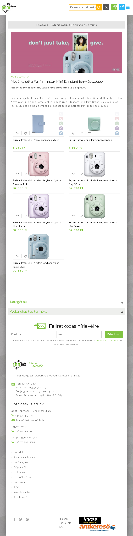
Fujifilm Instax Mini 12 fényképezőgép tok (90, 140)
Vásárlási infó (22, 492)
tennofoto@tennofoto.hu (30, 420)
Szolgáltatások (22, 477)
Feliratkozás (114, 334)
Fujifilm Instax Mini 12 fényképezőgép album (36, 140)
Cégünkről (20, 467)
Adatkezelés (21, 497)
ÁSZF (17, 487)
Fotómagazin (59, 25)
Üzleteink (19, 472)
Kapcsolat (20, 482)
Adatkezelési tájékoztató (107, 340)
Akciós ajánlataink (24, 457)
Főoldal (41, 25)
